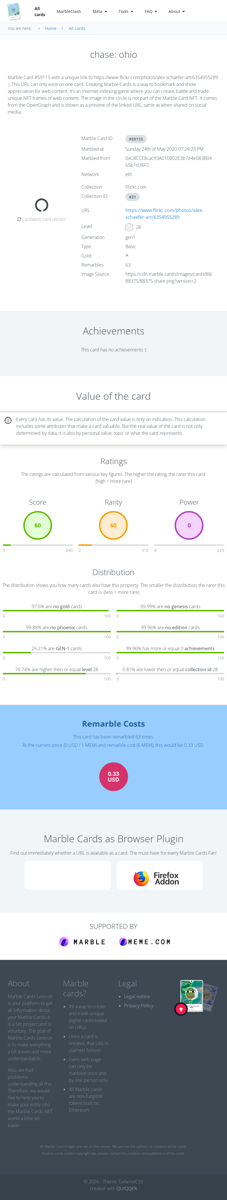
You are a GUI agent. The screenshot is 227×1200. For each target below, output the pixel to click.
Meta (100, 11)
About (177, 11)
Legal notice (137, 996)
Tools (126, 11)
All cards (40, 11)
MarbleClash (69, 11)
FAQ (151, 11)
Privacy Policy (138, 1005)
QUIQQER (127, 1188)
